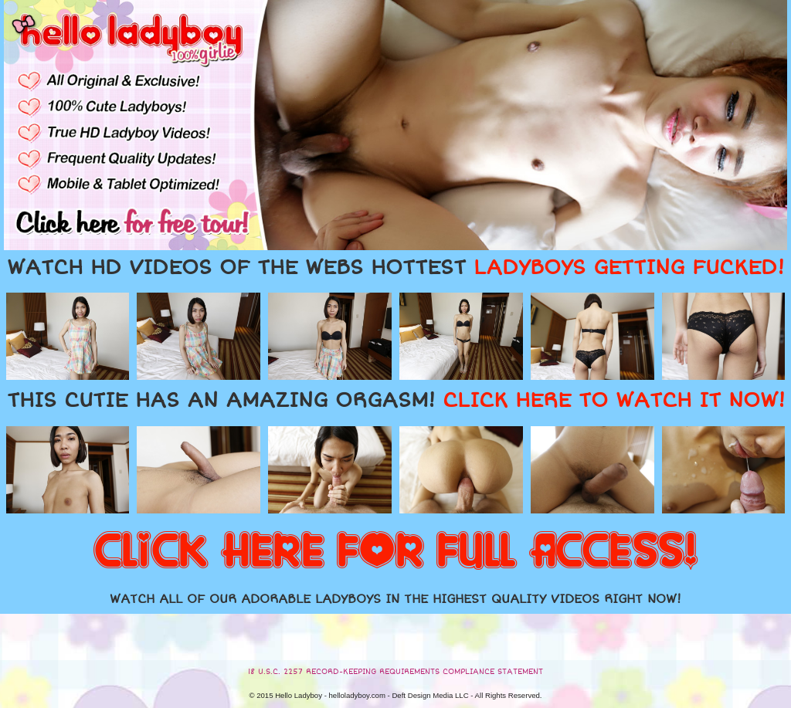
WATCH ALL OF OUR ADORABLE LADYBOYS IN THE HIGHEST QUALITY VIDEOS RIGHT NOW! (395, 599)
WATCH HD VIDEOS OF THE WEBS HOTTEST (395, 268)
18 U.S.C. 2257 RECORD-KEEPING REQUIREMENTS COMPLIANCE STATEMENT (395, 671)
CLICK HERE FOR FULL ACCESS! (395, 552)
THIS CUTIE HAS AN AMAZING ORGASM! (396, 401)
